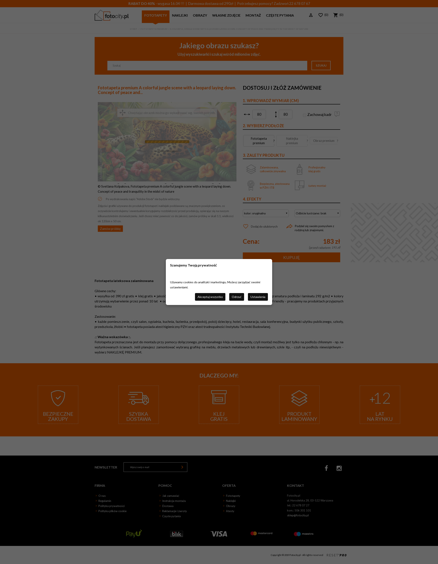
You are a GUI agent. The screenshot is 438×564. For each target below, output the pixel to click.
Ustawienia (257, 297)
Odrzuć (237, 297)
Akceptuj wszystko (210, 297)
